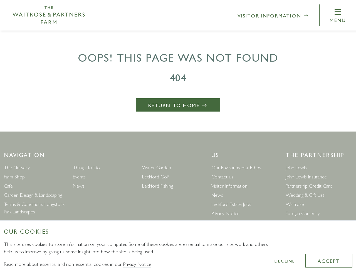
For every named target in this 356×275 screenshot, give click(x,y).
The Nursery (17, 167)
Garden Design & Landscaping (33, 194)
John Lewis (296, 167)
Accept (329, 260)
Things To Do (86, 167)
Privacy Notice (225, 213)
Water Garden (156, 167)
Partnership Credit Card (309, 185)
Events (79, 176)
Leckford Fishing (157, 185)
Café (8, 185)
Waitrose (295, 203)
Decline (285, 261)
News (79, 185)
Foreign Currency (303, 213)
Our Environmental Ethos (236, 167)
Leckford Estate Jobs (231, 203)
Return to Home (178, 105)
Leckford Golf (155, 176)
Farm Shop (14, 176)
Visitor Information (274, 15)
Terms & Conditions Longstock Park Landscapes (34, 207)
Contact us (222, 176)
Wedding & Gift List (305, 194)
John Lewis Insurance (306, 176)
